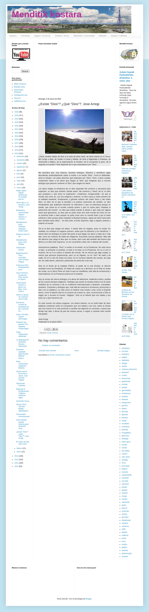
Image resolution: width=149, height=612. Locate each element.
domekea (125, 354)
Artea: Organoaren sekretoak (22, 334)
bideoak (125, 399)
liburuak (125, 412)
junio (19, 177)
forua (124, 463)
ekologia (125, 439)
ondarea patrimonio (129, 369)
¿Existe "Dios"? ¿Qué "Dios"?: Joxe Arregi (22, 435)
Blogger (89, 599)
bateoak (125, 430)
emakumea (126, 393)
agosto (19, 170)
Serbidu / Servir (62, 35)
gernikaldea (126, 390)
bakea (124, 408)
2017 (17, 143)
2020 (17, 133)
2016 (17, 146)
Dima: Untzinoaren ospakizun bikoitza (22, 365)
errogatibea (126, 433)
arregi (49, 333)
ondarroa (125, 526)
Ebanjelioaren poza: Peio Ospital (21, 242)
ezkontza (125, 484)
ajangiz (124, 490)
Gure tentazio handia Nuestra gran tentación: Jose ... (22, 424)
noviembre (21, 160)
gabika (124, 547)
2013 (17, 456)
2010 (17, 466)
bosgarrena (126, 403)
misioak (125, 396)
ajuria (124, 505)
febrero (20, 448)
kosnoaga (125, 466)
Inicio (77, 351)
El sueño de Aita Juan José (22, 443)
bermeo (125, 418)
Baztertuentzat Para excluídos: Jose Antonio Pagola (22, 257)
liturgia (124, 363)
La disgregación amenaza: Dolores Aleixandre (22, 343)
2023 (17, 122)
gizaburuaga (126, 553)
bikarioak (125, 372)
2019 (17, 136)
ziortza (124, 448)
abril (19, 184)
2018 (17, 140)
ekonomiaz (126, 378)
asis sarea (126, 457)
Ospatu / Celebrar (119, 35)
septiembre (21, 167)
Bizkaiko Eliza (19, 87)
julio (18, 174)
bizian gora (126, 442)
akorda (124, 514)
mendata (125, 478)
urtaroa (124, 454)
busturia (125, 472)
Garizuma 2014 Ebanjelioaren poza (22, 267)
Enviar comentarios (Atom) (60, 355)
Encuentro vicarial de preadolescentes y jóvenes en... (22, 306)
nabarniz (125, 535)
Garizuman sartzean (20, 384)
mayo (19, 181)
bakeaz (124, 469)
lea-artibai (126, 451)
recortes (55, 333)
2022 (17, 126)
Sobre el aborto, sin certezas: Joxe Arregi (22, 297)
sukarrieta (126, 502)
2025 (17, 115)
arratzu (124, 544)
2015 (17, 150)
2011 (17, 463)
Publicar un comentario (51, 345)
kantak (124, 387)
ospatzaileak (127, 475)
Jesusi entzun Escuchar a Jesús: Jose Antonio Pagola (22, 375)
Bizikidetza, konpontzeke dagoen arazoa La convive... (22, 214)
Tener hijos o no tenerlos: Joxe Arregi (23, 205)
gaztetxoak (126, 381)
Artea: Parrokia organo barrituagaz (22, 316)
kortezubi (125, 511)
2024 (17, 119)
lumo (124, 541)
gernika (124, 405)
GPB (123, 529)
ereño (124, 538)
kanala (124, 487)
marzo (19, 188)
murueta (125, 481)
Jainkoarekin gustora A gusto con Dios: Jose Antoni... (21, 287)
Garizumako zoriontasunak (23, 415)
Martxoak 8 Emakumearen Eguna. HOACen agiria (22, 393)
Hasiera (13, 35)
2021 (17, 129)
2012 (17, 460)
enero (19, 452)
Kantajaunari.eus (20, 95)
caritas (124, 375)
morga (124, 496)
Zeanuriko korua (22, 401)
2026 (17, 112)
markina (125, 523)
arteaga (125, 460)
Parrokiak (25, 35)
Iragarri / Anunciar (42, 35)
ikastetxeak (126, 520)
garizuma (125, 436)
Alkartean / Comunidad (83, 35)
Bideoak (103, 35)
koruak (124, 445)
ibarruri (124, 508)
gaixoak (125, 415)
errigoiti (124, 493)
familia (124, 366)
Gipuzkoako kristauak (18, 91)
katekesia (125, 360)
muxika (124, 499)
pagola (124, 357)
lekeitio (124, 532)
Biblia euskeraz (20, 84)
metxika (125, 556)
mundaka (125, 424)
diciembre (21, 156)
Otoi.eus (17, 98)
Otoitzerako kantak (20, 249)
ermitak (124, 384)
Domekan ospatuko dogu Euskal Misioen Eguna (22, 354)
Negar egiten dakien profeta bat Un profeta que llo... (21, 195)
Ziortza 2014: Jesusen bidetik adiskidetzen (22, 407)
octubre (20, 163)
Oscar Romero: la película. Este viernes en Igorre (22, 276)
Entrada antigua (103, 351)
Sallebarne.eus (20, 101)
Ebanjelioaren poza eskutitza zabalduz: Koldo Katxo (22, 226)
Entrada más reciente (47, 351)
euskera (125, 550)
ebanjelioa (126, 348)
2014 (17, 153)
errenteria (125, 427)
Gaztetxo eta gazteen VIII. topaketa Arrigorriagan (22, 325)
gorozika (125, 517)
